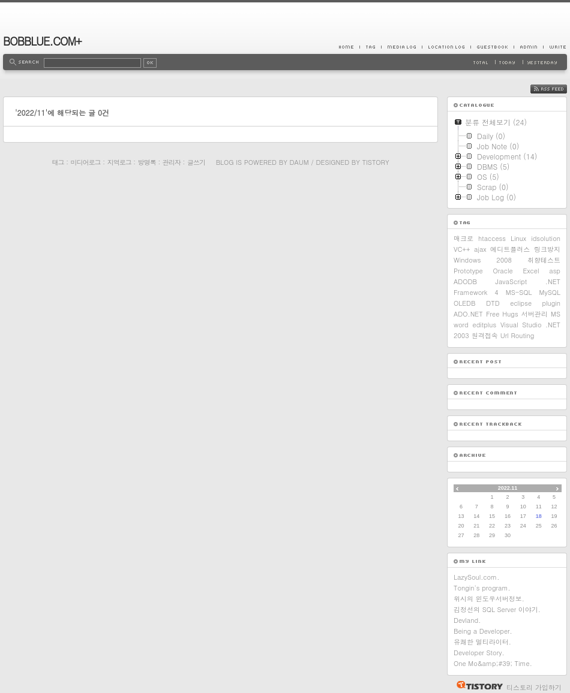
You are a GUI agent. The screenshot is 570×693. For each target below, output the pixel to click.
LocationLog (446, 47)
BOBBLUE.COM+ (42, 41)
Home (349, 47)
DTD (492, 303)
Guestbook (492, 47)
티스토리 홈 (477, 685)
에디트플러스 (510, 249)
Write (555, 47)
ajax (480, 249)
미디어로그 (86, 162)
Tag (370, 47)
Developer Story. (479, 652)
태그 (58, 162)
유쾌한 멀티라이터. (482, 641)
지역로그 (119, 162)
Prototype (468, 270)
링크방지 (547, 249)
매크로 (463, 238)
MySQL (549, 292)
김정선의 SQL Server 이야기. (497, 609)
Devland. (467, 620)
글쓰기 (196, 162)
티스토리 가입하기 (534, 687)
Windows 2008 (483, 259)
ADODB (465, 281)
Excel (531, 270)
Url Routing (517, 335)
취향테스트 (543, 259)
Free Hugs (502, 313)
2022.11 (508, 488)
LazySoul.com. (476, 577)
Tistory (375, 162)
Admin (528, 47)
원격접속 (485, 335)
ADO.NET (468, 313)
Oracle (503, 270)
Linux (518, 238)
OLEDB (465, 303)
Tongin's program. (482, 587)
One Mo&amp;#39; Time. (493, 663)
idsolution (545, 238)
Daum (299, 162)
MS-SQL (519, 292)
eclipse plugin (535, 303)
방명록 (147, 162)
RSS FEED (557, 89)
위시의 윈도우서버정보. (489, 598)
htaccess (492, 238)
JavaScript (511, 281)
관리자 (172, 162)
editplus (484, 324)
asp (554, 270)
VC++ (462, 249)
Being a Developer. (483, 630)
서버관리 (534, 313)
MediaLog (401, 47)
